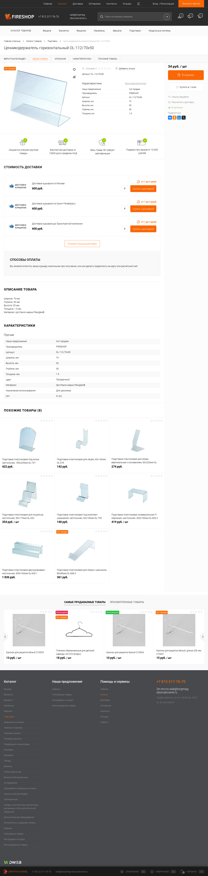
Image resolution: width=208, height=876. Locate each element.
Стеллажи (8, 755)
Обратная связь (15, 871)
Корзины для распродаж (16, 794)
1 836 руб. (27, 578)
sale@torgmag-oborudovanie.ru (172, 690)
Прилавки (8, 750)
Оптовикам (95, 3)
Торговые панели (12, 733)
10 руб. (113, 657)
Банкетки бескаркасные (16, 777)
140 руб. (82, 523)
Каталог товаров (20, 30)
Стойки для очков (12, 772)
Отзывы (127, 3)
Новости (104, 722)
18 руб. (63, 657)
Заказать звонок (191, 3)
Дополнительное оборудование (19, 817)
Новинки (8, 828)
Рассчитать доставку (181, 102)
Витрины (8, 766)
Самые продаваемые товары (84, 602)
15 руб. (163, 657)
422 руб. (27, 468)
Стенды (7, 761)
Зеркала (8, 711)
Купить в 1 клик (186, 87)
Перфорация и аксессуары (17, 744)
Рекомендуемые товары (16, 845)
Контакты (111, 3)
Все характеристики (135, 83)
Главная (47, 3)
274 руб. (136, 468)
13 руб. (13, 657)
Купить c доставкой (143, 188)
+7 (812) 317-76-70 (41, 871)
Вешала (7, 689)
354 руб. (27, 523)
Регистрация (167, 3)
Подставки (9, 716)
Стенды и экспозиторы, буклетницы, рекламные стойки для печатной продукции (21, 808)
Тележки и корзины (13, 727)
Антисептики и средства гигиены (20, 823)
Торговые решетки (13, 738)
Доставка (78, 3)
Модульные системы (14, 722)
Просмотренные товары (127, 602)
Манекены (9, 705)
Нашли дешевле (178, 97)
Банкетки (8, 694)
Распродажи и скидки (14, 839)
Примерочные (11, 799)
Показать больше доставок (82, 243)
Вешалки (8, 700)
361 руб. (82, 578)
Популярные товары (14, 834)
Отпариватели (10, 783)
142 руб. (82, 468)
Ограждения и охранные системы (20, 788)
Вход (155, 3)
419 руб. (136, 523)
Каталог (62, 3)
